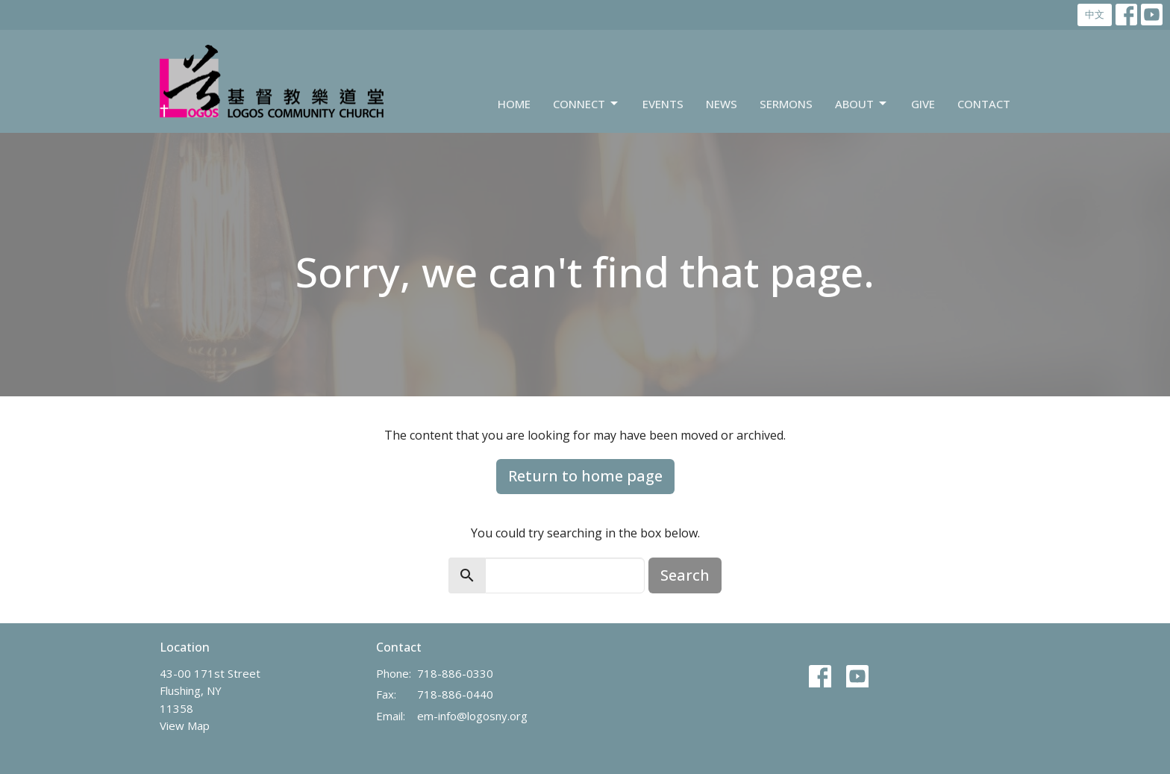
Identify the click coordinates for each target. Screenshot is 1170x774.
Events (662, 103)
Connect (586, 104)
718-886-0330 (455, 673)
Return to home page (585, 476)
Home (514, 103)
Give (923, 103)
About (862, 104)
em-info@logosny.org (472, 715)
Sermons (786, 103)
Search (685, 575)
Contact (983, 103)
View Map (185, 725)
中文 (1094, 14)
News (721, 103)
